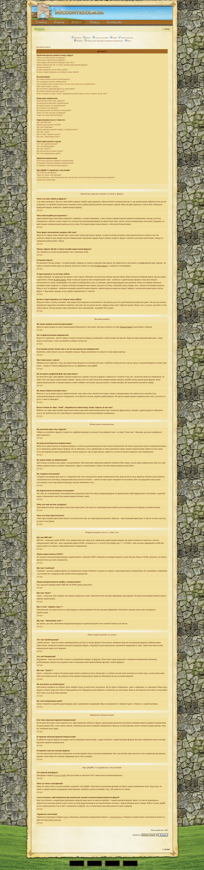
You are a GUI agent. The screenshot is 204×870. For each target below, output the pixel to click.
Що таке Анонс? (43, 132)
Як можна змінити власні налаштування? (53, 79)
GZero (65, 817)
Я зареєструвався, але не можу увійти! (52, 69)
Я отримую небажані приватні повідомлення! (55, 163)
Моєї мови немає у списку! (47, 86)
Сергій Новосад (115, 817)
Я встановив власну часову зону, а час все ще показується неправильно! (66, 84)
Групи (113, 38)
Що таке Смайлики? (45, 127)
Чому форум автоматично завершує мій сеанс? (56, 62)
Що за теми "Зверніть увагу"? (49, 134)
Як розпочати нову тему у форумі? (51, 101)
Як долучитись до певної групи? (50, 151)
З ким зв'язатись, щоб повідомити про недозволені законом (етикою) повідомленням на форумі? (76, 177)
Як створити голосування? (47, 108)
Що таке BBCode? (44, 122)
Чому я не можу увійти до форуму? (51, 58)
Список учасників (100, 38)
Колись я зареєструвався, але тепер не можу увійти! (58, 72)
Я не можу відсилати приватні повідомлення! (55, 160)
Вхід (128, 41)
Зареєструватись (126, 38)
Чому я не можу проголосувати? (50, 115)
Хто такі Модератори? (46, 146)
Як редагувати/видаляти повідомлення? (53, 103)
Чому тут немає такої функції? (49, 175)
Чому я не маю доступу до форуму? (51, 113)
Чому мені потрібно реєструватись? (51, 60)
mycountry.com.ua (43, 47)
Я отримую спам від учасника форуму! (52, 165)
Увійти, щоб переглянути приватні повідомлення (104, 41)
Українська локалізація (46, 180)
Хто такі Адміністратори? (47, 144)
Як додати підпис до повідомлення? (51, 105)
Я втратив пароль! (44, 67)
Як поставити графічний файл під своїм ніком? (56, 89)
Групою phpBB (60, 775)
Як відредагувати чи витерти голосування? (54, 110)
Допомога (76, 38)
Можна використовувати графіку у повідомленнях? (57, 129)
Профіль (78, 41)
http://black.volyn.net (53, 820)
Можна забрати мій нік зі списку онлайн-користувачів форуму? (62, 65)
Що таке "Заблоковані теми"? (48, 137)
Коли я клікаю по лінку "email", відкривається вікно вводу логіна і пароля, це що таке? (72, 93)
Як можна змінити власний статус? (51, 91)
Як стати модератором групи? (49, 153)
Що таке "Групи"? (44, 149)
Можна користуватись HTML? (49, 125)
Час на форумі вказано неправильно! (51, 81)
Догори (40, 210)
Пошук (87, 38)
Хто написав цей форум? (47, 172)
